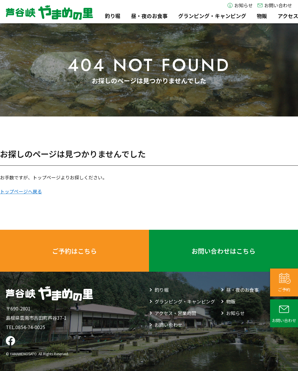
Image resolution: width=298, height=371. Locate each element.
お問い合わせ (275, 5)
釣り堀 (80, 16)
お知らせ (240, 5)
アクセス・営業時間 (268, 16)
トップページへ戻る (21, 191)
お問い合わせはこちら (223, 250)
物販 (229, 16)
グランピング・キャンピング (180, 16)
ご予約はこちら (74, 250)
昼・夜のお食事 (117, 16)
